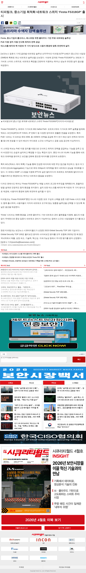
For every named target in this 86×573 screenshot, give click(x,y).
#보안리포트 (75, 7)
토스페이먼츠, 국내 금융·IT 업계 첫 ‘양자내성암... (20, 298)
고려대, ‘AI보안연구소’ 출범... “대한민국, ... (18, 289)
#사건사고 (54, 7)
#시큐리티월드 (32, 7)
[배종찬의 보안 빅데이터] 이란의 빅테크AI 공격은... (20, 272)
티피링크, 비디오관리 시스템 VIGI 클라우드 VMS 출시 (21, 254)
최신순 (31, 383)
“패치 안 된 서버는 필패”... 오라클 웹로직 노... (21, 307)
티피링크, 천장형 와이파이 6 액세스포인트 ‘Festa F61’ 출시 (23, 257)
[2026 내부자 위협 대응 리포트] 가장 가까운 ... (19, 280)
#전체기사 (11, 7)
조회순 (10, 383)
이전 (4, 354)
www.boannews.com (20, 245)
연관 (4, 250)
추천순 (53, 383)
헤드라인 (5, 265)
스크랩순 (75, 383)
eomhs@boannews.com (22, 242)
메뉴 (2, 2)
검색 (83, 2)
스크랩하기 (82, 354)
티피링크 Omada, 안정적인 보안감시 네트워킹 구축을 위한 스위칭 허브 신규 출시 (30, 261)
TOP (47, 265)
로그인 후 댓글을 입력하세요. (34, 360)
